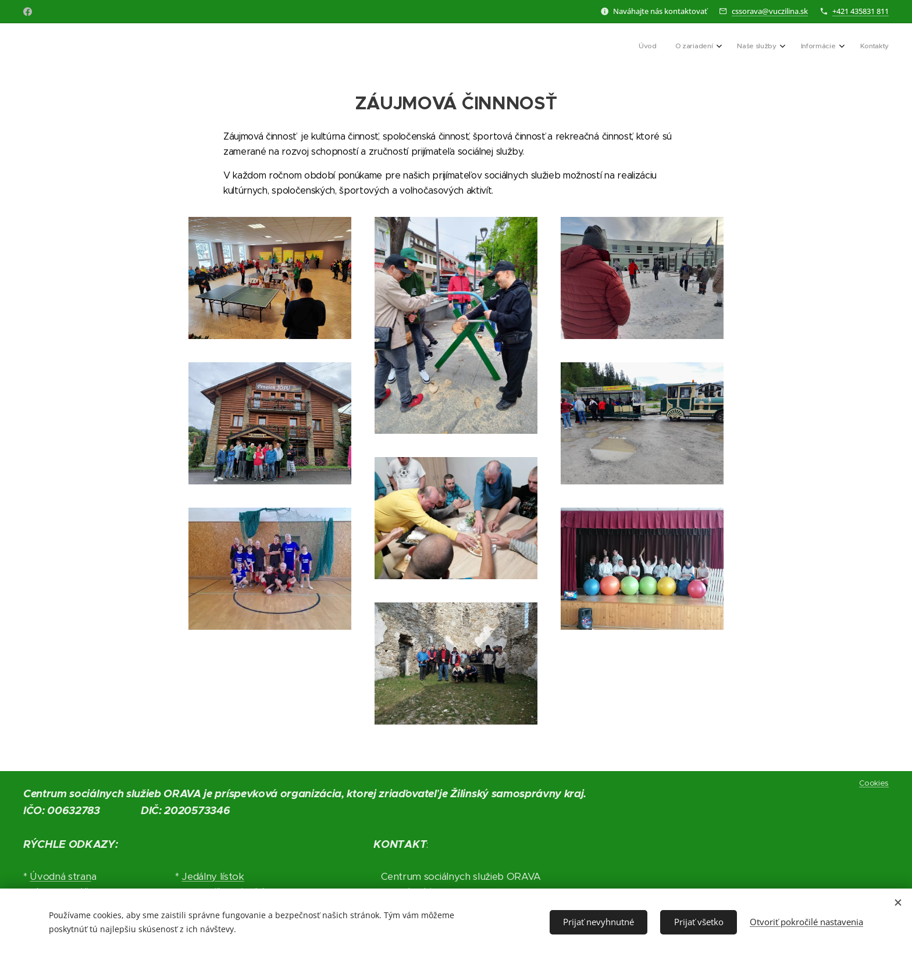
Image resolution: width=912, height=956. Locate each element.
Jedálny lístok (212, 877)
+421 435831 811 (860, 11)
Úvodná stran (60, 877)
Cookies (874, 783)
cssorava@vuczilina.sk (770, 11)
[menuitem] (800, 47)
